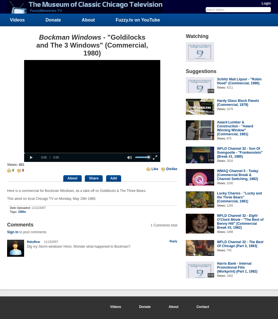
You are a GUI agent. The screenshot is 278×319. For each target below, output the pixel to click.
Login (266, 3)
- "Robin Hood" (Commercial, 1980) (239, 81)
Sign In (12, 232)
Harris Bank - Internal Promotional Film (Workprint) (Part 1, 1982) (237, 267)
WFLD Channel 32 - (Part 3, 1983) (240, 244)
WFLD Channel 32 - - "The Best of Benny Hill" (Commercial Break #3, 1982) (240, 222)
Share (93, 178)
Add (113, 178)
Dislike (171, 169)
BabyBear (33, 241)
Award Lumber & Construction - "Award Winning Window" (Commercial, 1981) (235, 128)
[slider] (142, 157)
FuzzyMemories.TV (87, 7)
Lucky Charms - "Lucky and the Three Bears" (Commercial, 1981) (239, 197)
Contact (202, 307)
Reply (173, 241)
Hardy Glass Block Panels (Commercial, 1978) (238, 103)
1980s (22, 211)
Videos (17, 20)
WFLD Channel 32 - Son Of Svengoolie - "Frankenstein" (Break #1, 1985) (240, 153)
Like (154, 169)
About (88, 20)
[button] (31, 157)
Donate (53, 20)
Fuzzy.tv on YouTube (138, 20)
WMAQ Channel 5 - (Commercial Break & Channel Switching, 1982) (237, 175)
